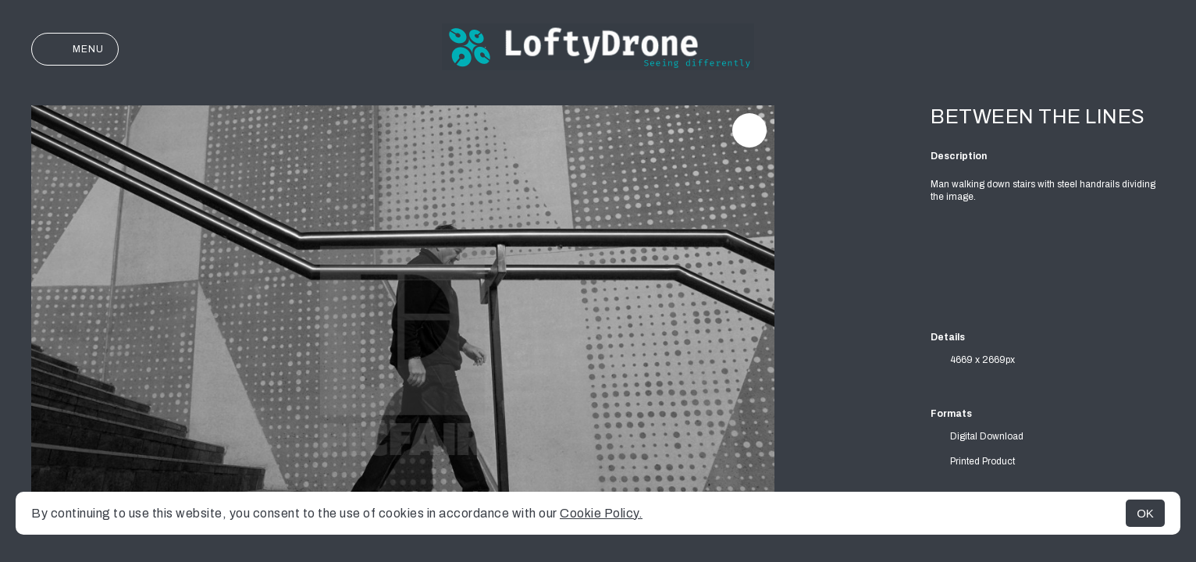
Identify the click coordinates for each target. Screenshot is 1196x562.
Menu (75, 49)
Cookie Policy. (601, 513)
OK (1145, 513)
